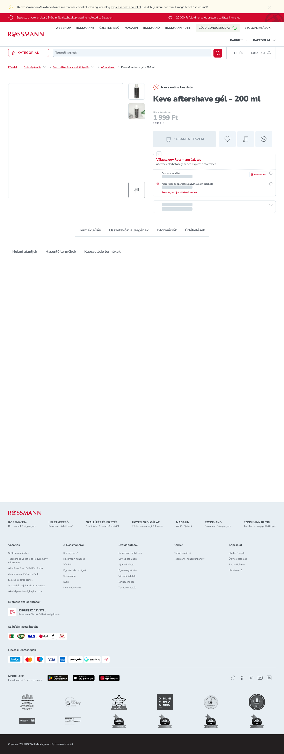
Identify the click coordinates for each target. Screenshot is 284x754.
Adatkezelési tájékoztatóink (23, 574)
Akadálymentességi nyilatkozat (25, 591)
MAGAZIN (131, 28)
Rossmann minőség (74, 558)
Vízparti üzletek (127, 576)
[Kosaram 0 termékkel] (261, 53)
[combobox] (132, 53)
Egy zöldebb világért (74, 570)
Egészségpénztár (127, 570)
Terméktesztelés (127, 587)
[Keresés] (217, 53)
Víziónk (67, 564)
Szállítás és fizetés (18, 553)
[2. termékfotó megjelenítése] (136, 111)
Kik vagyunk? (70, 553)
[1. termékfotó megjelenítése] (136, 91)
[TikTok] (233, 677)
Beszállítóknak (237, 564)
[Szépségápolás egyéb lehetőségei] (44, 67)
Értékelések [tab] (195, 230)
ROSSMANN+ (85, 28)
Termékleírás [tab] (90, 230)
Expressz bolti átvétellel (126, 7)
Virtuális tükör (126, 581)
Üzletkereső (235, 570)
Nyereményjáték (72, 587)
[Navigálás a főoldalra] (26, 34)
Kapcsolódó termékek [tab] (102, 251)
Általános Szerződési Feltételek (25, 568)
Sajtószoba (69, 576)
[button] (260, 28)
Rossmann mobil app (130, 553)
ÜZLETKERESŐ (109, 28)
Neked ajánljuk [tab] (24, 251)
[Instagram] (251, 677)
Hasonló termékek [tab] (60, 251)
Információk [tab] (167, 230)
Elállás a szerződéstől (20, 579)
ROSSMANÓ (151, 28)
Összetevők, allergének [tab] (128, 230)
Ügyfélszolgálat (238, 558)
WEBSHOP (63, 28)
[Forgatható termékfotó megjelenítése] (136, 190)
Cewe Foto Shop (127, 558)
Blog (66, 581)
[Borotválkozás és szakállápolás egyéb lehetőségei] (92, 67)
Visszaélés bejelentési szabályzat (26, 585)
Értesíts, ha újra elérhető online (179, 192)
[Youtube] (260, 677)
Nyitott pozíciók (182, 553)
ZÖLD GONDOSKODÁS (218, 27)
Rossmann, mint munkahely (189, 558)
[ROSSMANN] (24, 513)
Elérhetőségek (237, 553)
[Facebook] (242, 677)
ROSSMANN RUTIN (178, 28)
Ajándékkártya (126, 564)
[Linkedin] (269, 677)
